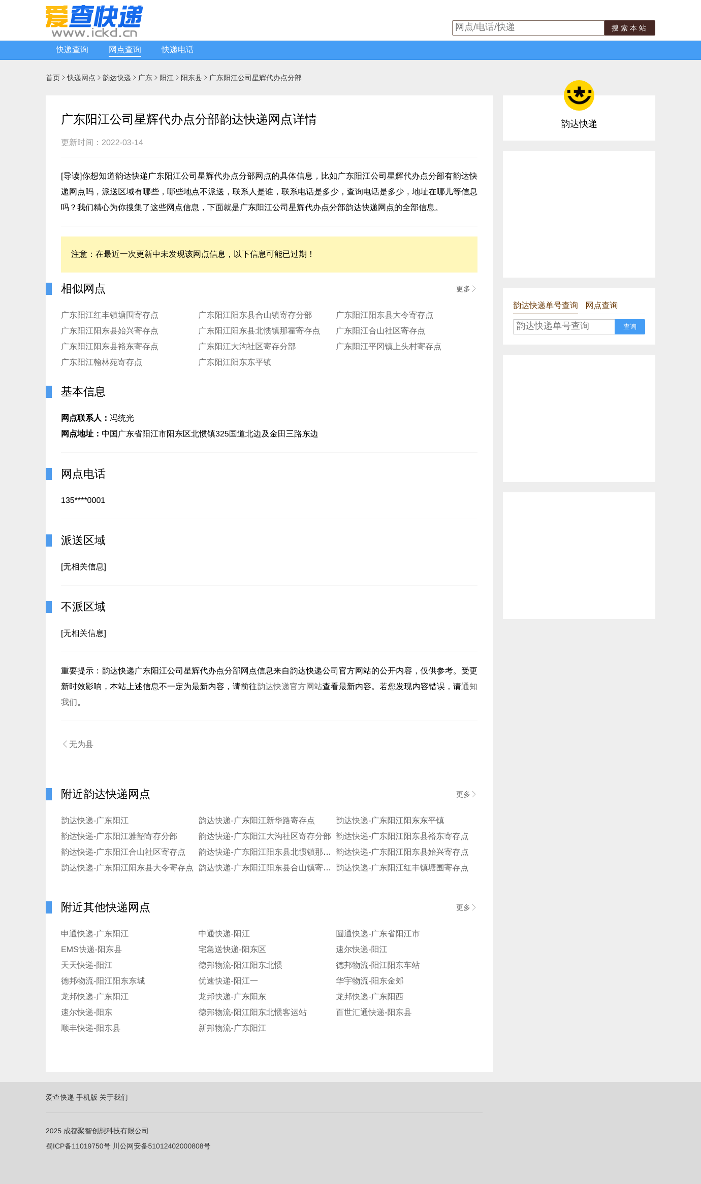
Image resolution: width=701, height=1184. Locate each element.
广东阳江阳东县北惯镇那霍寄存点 (260, 331)
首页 (53, 78)
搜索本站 (630, 28)
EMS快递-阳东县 (91, 949)
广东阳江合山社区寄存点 (380, 331)
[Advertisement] (579, 214)
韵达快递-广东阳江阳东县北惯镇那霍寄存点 (277, 852)
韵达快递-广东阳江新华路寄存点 (257, 821)
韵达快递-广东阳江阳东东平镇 (390, 821)
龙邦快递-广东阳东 (232, 997)
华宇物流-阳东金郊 (369, 981)
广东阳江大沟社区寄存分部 (247, 347)
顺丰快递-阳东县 (90, 1028)
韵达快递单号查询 (545, 305)
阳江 (167, 78)
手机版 (87, 1097)
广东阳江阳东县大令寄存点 (384, 315)
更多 (466, 289)
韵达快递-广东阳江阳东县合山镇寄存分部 (273, 868)
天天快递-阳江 (86, 965)
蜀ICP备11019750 (75, 1146)
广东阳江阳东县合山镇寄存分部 (255, 315)
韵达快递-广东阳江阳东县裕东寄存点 (402, 836)
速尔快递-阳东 (86, 1012)
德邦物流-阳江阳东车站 (378, 965)
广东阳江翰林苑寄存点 (101, 362)
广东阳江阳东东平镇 (235, 362)
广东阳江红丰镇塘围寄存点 (109, 315)
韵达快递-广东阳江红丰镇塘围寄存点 (402, 868)
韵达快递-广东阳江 (95, 821)
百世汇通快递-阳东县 (373, 1012)
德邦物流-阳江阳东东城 (103, 981)
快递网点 (81, 78)
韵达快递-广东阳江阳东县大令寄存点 (127, 868)
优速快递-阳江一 (228, 981)
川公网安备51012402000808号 (162, 1146)
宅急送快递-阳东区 (232, 949)
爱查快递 (60, 1097)
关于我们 (114, 1097)
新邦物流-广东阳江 (232, 1028)
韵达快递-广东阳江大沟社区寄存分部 (265, 836)
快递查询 (72, 50)
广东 (145, 78)
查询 (629, 326)
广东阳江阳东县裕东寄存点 (109, 347)
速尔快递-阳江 (361, 949)
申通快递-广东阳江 (95, 934)
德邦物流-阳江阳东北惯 (240, 965)
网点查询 (125, 50)
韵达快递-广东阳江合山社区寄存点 (123, 852)
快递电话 (178, 50)
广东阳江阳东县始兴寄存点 (109, 331)
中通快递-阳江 (224, 934)
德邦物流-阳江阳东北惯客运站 (253, 1012)
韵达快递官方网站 (290, 687)
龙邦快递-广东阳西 (369, 997)
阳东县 (191, 78)
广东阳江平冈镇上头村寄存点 (388, 347)
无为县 (77, 744)
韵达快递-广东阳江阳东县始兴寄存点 (402, 852)
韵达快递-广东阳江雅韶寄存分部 (119, 836)
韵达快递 (117, 78)
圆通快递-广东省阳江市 (378, 934)
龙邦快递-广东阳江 (95, 997)
